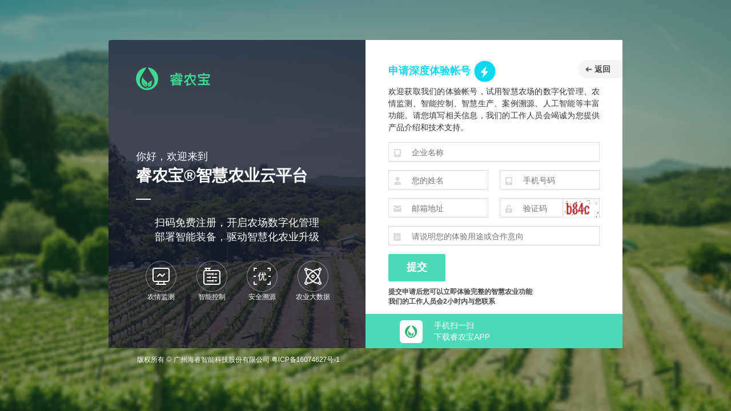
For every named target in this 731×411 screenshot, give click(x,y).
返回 (597, 69)
